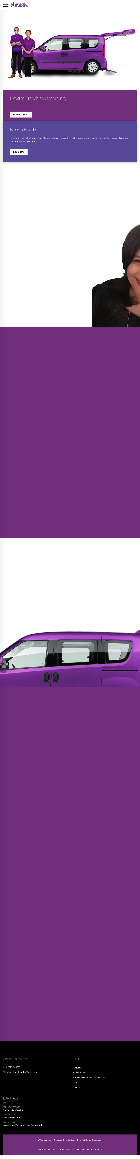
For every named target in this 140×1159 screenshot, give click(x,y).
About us (77, 1072)
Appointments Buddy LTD (68, 1144)
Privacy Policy (66, 1153)
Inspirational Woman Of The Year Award (22, 1129)
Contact (77, 1091)
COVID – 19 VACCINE (13, 1113)
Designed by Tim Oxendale (90, 1153)
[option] (70, 46)
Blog (75, 1086)
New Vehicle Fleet (11, 1121)
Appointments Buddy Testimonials (90, 1081)
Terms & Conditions (45, 1153)
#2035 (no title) (80, 1077)
